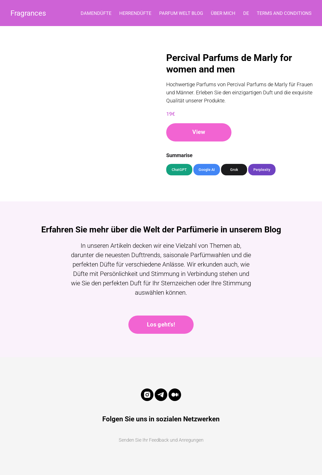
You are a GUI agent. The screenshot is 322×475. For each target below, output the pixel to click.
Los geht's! (161, 324)
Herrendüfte (135, 13)
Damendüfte (96, 13)
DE (246, 13)
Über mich (223, 13)
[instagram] (147, 399)
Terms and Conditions (284, 13)
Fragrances (28, 13)
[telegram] (161, 399)
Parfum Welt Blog (181, 13)
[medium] (175, 399)
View (198, 132)
